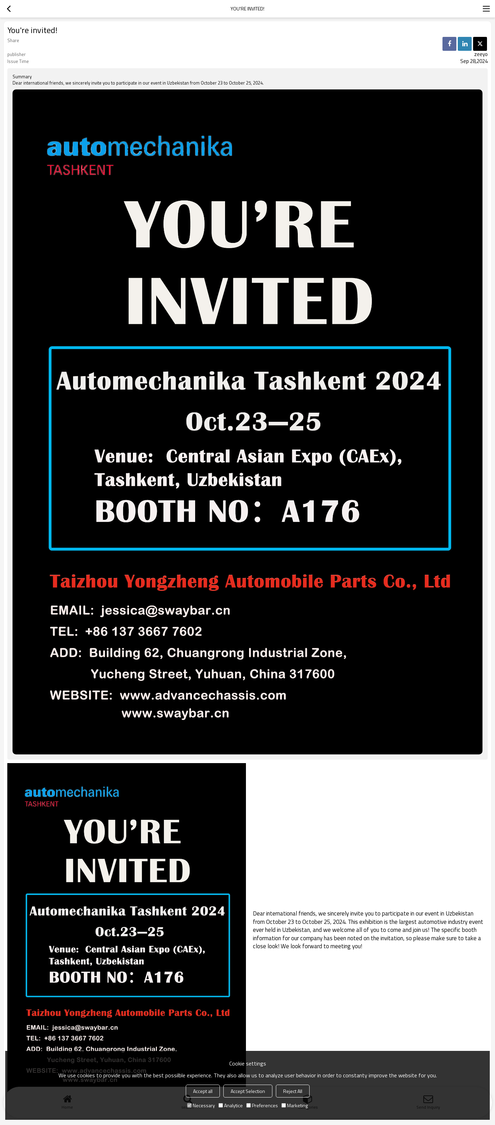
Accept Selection (248, 1091)
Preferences (262, 1105)
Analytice (230, 1105)
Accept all (203, 1091)
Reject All (292, 1091)
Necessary (201, 1105)
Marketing (294, 1105)
